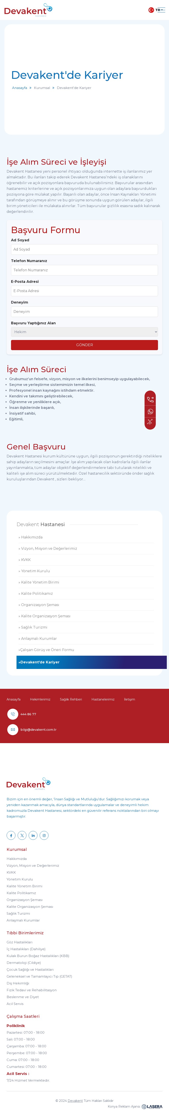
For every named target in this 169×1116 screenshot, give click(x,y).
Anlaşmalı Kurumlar (23, 920)
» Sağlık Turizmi (33, 627)
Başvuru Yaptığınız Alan (33, 323)
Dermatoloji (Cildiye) (24, 963)
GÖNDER (84, 345)
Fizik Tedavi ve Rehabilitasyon (32, 990)
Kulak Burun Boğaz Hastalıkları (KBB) (38, 956)
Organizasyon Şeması (25, 900)
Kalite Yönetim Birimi (24, 886)
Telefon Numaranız (29, 261)
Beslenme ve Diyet (23, 997)
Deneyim (19, 302)
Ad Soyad (20, 240)
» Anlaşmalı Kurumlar (38, 638)
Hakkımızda (17, 859)
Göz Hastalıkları (19, 942)
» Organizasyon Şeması (39, 605)
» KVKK (25, 560)
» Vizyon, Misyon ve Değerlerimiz (48, 548)
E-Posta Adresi (25, 281)
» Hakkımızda (31, 537)
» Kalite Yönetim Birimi (39, 582)
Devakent (75, 1101)
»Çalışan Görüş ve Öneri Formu (46, 650)
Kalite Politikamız (21, 893)
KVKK (11, 872)
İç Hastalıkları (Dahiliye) (26, 949)
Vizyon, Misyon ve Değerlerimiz (33, 865)
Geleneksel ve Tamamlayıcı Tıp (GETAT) (39, 976)
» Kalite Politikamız (36, 593)
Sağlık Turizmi (18, 913)
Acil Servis (15, 1004)
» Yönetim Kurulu (34, 571)
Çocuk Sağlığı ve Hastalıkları (30, 969)
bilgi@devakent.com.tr (38, 730)
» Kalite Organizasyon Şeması (45, 616)
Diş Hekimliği (18, 983)
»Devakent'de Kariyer (39, 662)
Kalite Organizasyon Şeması (30, 907)
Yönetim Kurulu (20, 879)
